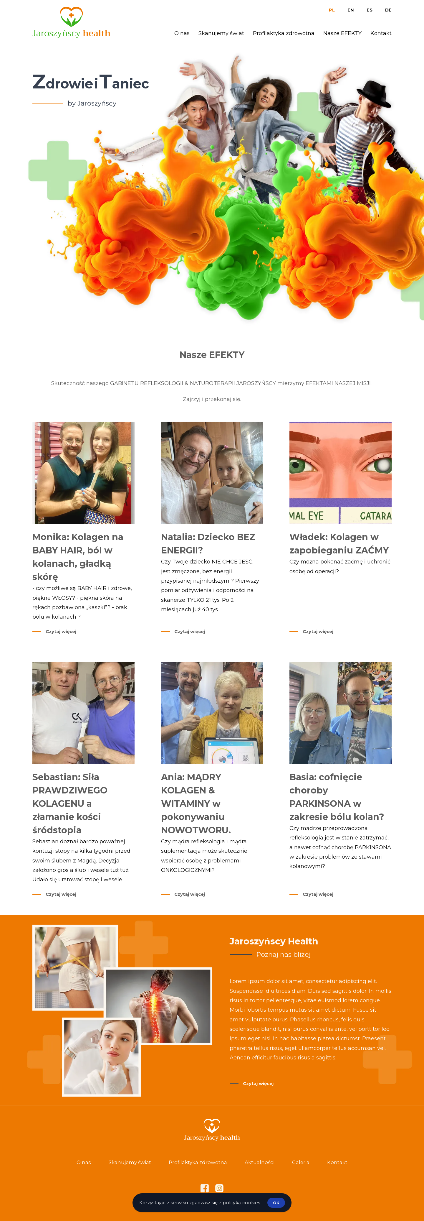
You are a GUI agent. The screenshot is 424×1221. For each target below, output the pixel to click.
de (388, 10)
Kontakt (381, 33)
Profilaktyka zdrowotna (283, 33)
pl (332, 10)
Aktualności (259, 1162)
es (369, 10)
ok (276, 1202)
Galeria (300, 1162)
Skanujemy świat (221, 33)
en (350, 10)
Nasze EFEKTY (342, 33)
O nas (182, 33)
